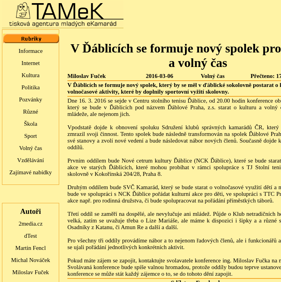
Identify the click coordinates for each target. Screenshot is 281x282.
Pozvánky (30, 99)
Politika (31, 87)
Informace (30, 51)
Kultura (31, 75)
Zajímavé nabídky (30, 172)
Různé (30, 111)
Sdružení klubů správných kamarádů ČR (212, 127)
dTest (30, 236)
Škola (30, 124)
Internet (31, 63)
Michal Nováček (30, 260)
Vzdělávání (30, 160)
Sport (30, 136)
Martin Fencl (30, 248)
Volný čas (30, 148)
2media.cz (30, 224)
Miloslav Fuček (30, 272)
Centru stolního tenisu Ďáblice (169, 101)
